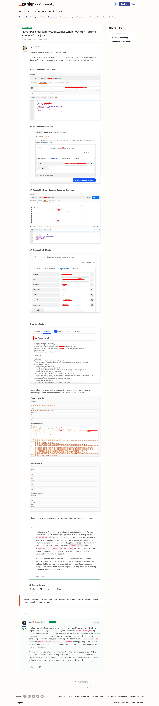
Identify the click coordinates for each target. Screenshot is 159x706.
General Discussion (49, 17)
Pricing (62, 695)
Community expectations (121, 41)
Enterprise (111, 695)
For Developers (32, 17)
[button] (124, 4)
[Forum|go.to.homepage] (37, 4)
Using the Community (119, 38)
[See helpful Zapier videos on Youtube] (42, 695)
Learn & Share (39, 11)
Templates (122, 695)
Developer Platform (82, 695)
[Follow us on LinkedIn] (29, 695)
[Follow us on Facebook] (24, 695)
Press (95, 695)
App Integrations (136, 695)
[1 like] (37, 584)
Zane (31, 621)
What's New (56, 11)
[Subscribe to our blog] (33, 695)
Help (70, 695)
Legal (133, 701)
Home (21, 17)
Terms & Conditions (71, 686)
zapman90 (33, 47)
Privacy (140, 701)
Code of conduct (118, 34)
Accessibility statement (87, 686)
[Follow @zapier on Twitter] (37, 695)
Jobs (102, 695)
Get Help (24, 11)
